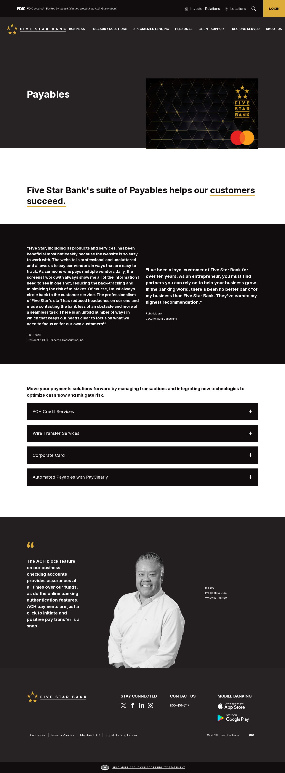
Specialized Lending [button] (151, 29)
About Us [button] (274, 29)
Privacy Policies (62, 735)
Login (274, 9)
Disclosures (37, 735)
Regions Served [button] (246, 29)
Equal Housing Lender (121, 735)
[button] (142, 411)
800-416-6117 (179, 705)
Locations (235, 8)
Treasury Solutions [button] (109, 29)
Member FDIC (90, 735)
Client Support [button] (212, 29)
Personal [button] (183, 29)
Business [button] (77, 29)
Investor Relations (202, 8)
